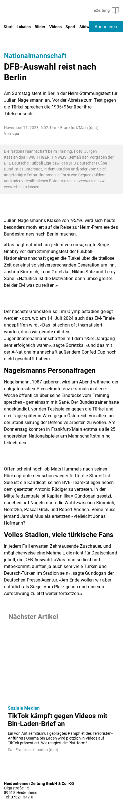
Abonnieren (106, 26)
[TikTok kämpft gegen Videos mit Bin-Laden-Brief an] (61, 661)
